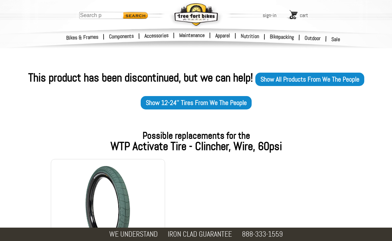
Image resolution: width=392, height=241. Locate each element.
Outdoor (312, 38)
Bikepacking (282, 37)
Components (121, 36)
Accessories (156, 35)
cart (304, 15)
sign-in (269, 15)
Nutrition (250, 36)
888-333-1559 (262, 234)
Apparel (222, 35)
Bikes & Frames (82, 37)
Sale (335, 39)
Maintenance (192, 35)
